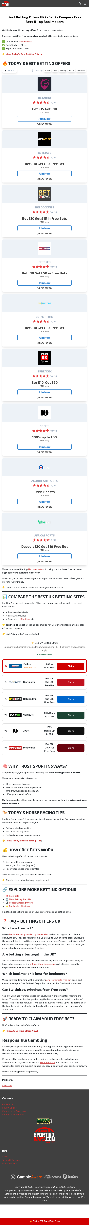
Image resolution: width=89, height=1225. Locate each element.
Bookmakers (25, 41)
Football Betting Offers (21, 902)
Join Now (44, 118)
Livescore (7, 1085)
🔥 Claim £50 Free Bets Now (44, 1221)
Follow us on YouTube (13, 1114)
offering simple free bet (58, 979)
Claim (71, 666)
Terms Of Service (11, 1160)
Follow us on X (9, 1107)
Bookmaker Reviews (19, 906)
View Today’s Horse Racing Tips (24, 840)
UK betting (24, 619)
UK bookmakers (36, 569)
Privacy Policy (9, 1163)
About (5, 1156)
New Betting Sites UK (20, 899)
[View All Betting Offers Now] (22, 1030)
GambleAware (47, 1062)
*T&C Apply (44, 112)
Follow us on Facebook (14, 1111)
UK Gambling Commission (43, 963)
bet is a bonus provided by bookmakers (29, 934)
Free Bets (14, 895)
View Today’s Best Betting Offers (24, 54)
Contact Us (7, 1104)
